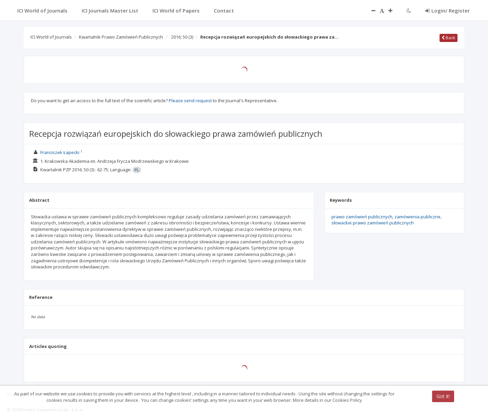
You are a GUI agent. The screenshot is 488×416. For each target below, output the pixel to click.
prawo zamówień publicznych (361, 217)
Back (448, 38)
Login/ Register (447, 10)
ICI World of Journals (51, 37)
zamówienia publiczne (417, 217)
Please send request (190, 100)
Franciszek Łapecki (59, 152)
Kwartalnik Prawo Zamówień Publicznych (121, 37)
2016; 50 (182, 37)
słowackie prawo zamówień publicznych (372, 223)
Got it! (443, 396)
